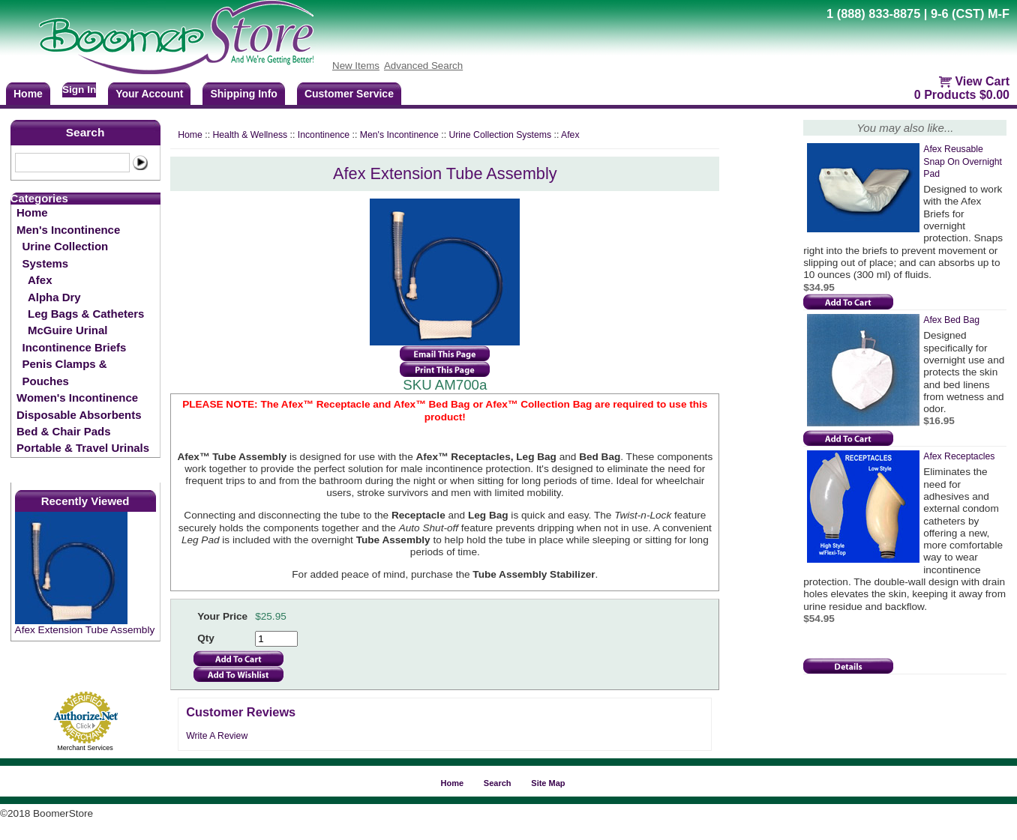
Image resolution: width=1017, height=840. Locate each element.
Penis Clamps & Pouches (64, 372)
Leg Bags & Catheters (86, 313)
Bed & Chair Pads (63, 431)
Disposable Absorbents (78, 414)
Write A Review (217, 736)
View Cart (982, 81)
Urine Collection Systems (65, 254)
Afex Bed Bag (951, 320)
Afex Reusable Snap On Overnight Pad (962, 161)
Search (85, 132)
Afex (40, 280)
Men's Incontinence (68, 229)
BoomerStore (177, 37)
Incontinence (324, 135)
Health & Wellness (249, 135)
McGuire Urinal (67, 330)
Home (32, 212)
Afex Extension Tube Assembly (85, 629)
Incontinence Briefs (74, 347)
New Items (356, 65)
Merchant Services (85, 748)
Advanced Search (423, 65)
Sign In (79, 89)
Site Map (548, 783)
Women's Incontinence (77, 397)
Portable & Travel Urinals (82, 447)
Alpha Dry (54, 297)
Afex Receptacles (958, 456)
